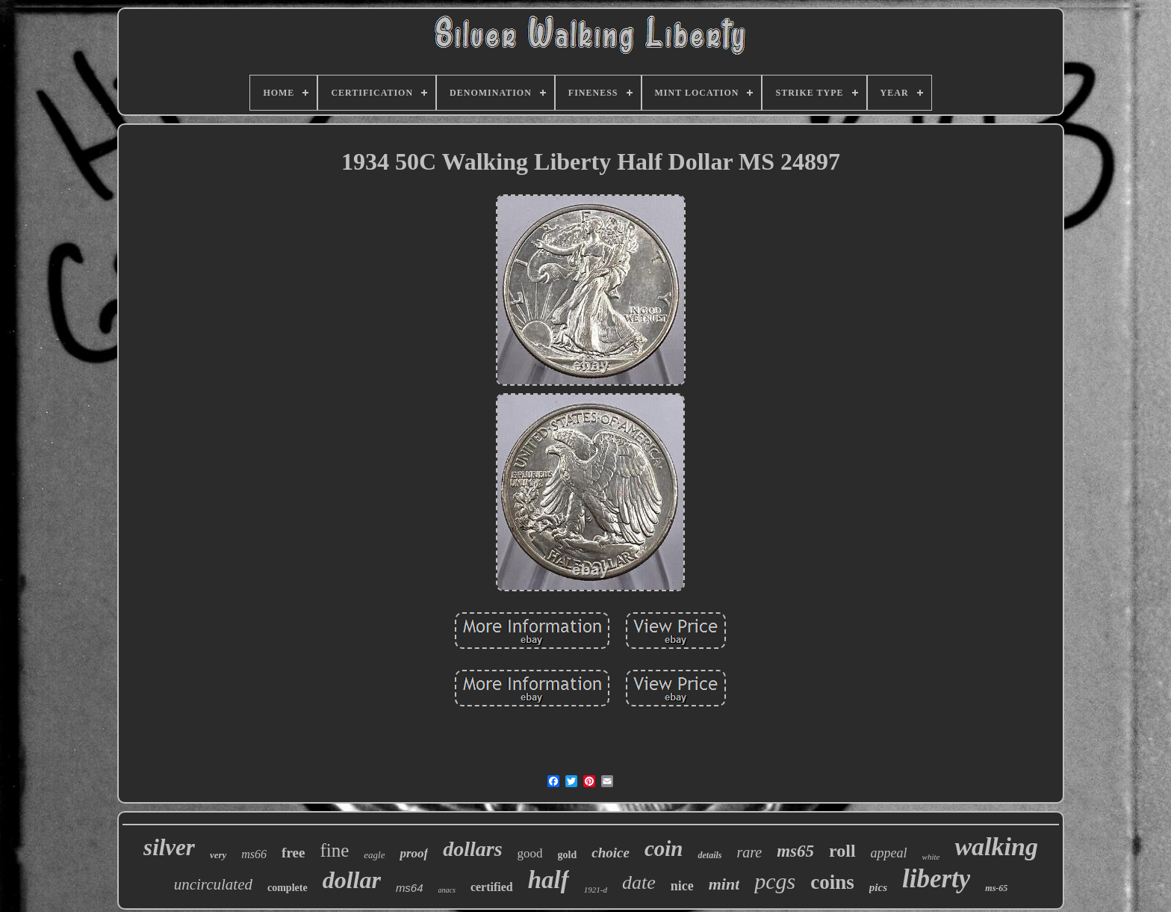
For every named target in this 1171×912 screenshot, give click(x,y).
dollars (472, 848)
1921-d (595, 889)
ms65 (795, 851)
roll (842, 850)
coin (663, 848)
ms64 (409, 887)
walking (995, 846)
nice (682, 885)
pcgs (774, 881)
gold (567, 854)
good (530, 853)
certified (491, 887)
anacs (447, 890)
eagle (374, 854)
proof (414, 853)
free (293, 852)
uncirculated (213, 884)
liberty (936, 878)
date (639, 882)
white (931, 856)
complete (287, 887)
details (709, 855)
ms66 (254, 854)
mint (724, 884)
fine (334, 850)
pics (878, 887)
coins (832, 882)
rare (749, 852)
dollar (352, 879)
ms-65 (996, 888)
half (548, 879)
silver (169, 847)
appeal (889, 852)
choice (610, 852)
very (218, 854)
